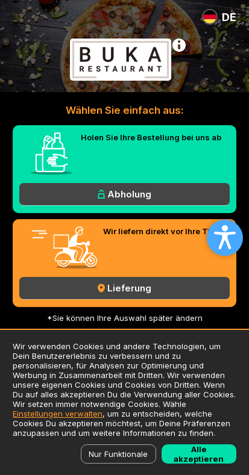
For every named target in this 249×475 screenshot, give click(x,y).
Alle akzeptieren (199, 454)
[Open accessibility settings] (225, 238)
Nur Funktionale (118, 454)
